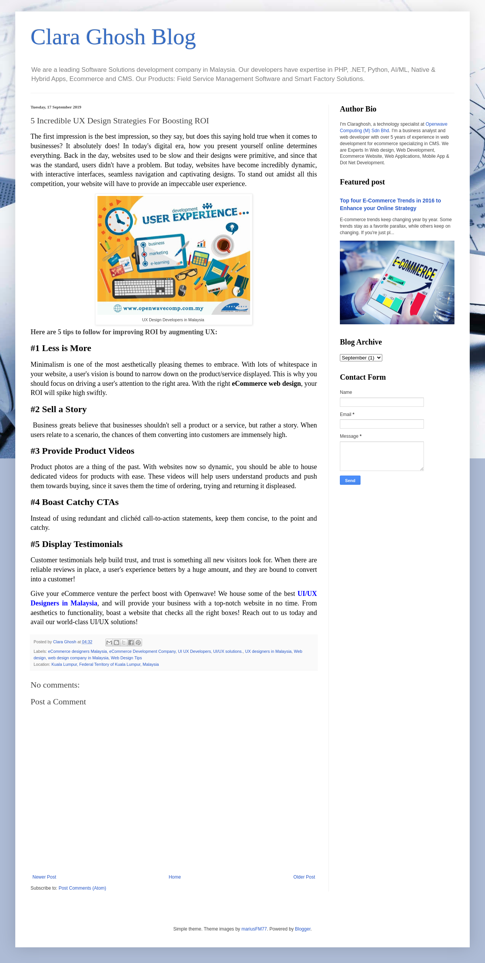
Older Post (304, 877)
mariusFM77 (254, 929)
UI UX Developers (194, 651)
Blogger (302, 929)
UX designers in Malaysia (268, 651)
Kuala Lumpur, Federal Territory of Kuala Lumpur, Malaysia (105, 664)
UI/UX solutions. (227, 651)
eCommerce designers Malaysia (77, 651)
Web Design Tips (126, 657)
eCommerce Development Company (142, 651)
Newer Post (44, 877)
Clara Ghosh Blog (113, 36)
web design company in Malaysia (78, 657)
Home (175, 877)
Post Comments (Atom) (82, 888)
